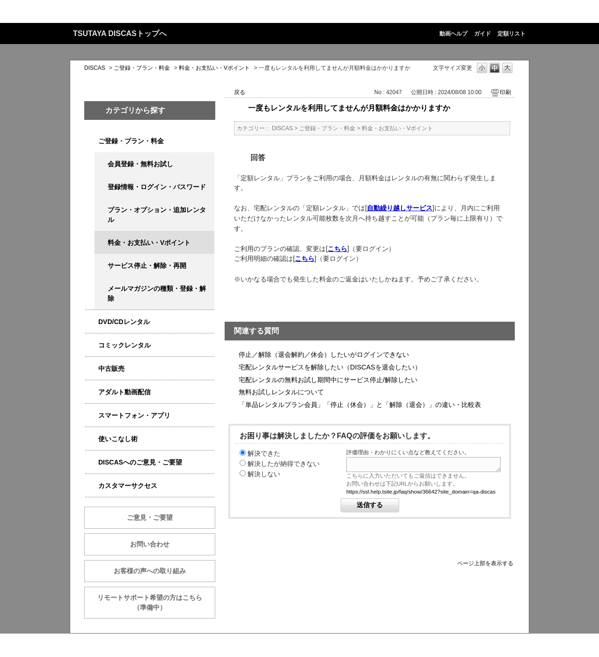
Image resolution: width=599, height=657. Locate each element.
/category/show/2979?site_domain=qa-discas (92, 141)
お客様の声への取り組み (150, 571)
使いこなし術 (118, 439)
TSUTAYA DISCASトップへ (120, 33)
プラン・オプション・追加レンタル (157, 214)
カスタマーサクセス (127, 485)
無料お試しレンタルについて (281, 392)
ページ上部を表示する (485, 563)
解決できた (264, 453)
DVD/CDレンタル (124, 321)
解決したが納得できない (284, 463)
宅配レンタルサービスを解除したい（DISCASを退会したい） (330, 367)
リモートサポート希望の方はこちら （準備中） (156, 602)
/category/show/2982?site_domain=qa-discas (92, 416)
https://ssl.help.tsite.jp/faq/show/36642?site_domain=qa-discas (421, 492)
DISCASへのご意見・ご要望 (140, 462)
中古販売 (111, 368)
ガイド (482, 33)
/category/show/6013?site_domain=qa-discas (92, 369)
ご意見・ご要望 (150, 517)
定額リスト (511, 33)
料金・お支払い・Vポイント (214, 68)
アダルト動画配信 (124, 392)
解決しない (264, 474)
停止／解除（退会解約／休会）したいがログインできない (324, 354)
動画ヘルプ (453, 33)
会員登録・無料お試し (140, 164)
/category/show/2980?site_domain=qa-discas (92, 322)
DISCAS (94, 68)
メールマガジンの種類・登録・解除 (157, 293)
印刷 (505, 92)
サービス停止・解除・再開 (147, 265)
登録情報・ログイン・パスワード (157, 187)
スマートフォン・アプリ (134, 415)
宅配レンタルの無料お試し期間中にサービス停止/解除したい (328, 380)
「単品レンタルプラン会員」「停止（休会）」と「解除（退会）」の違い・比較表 (360, 404)
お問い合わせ (149, 544)
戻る (239, 92)
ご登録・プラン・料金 (142, 68)
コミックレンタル (124, 345)
